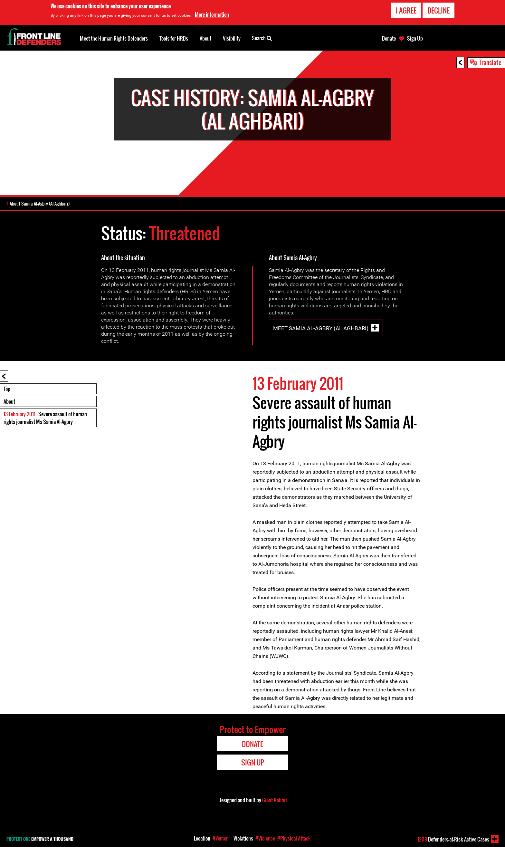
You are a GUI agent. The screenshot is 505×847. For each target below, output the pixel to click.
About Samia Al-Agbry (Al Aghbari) (42, 204)
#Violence (265, 838)
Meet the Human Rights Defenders (114, 38)
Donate (389, 38)
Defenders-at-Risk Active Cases (453, 839)
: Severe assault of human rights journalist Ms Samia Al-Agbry (45, 419)
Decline (438, 10)
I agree (406, 10)
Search (262, 38)
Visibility (232, 38)
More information (212, 14)
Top (7, 390)
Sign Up (415, 38)
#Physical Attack (294, 838)
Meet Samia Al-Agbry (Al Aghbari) (320, 329)
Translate (490, 62)
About (9, 402)
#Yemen (221, 838)
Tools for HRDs (173, 38)
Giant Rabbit (274, 801)
